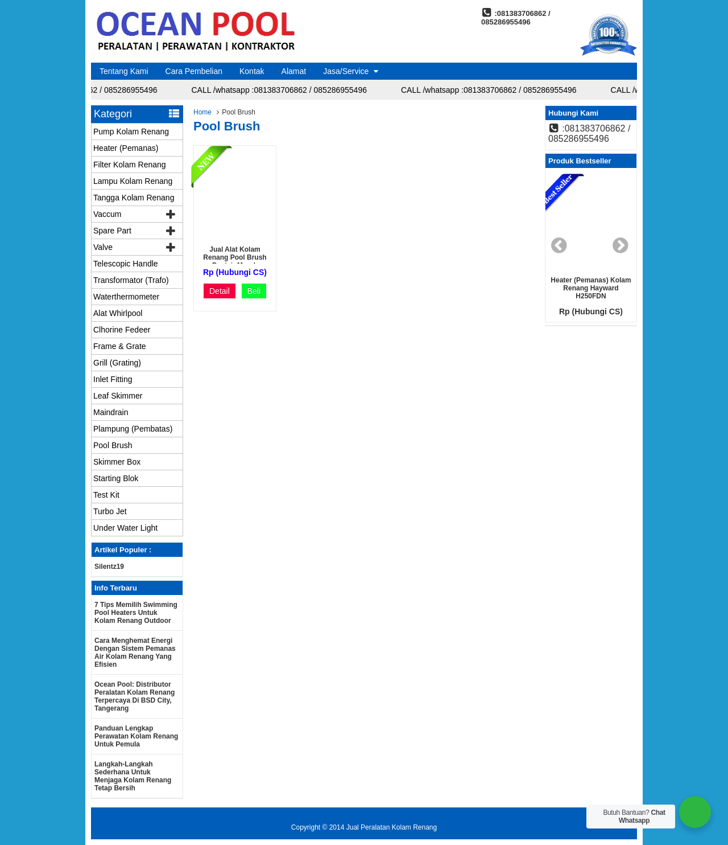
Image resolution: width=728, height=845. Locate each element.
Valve (103, 247)
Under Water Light (125, 527)
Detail (219, 291)
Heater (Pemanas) (125, 148)
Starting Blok (115, 478)
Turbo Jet (110, 511)
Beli (253, 291)
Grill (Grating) (117, 362)
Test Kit (106, 494)
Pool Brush (112, 445)
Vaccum (107, 214)
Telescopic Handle (125, 263)
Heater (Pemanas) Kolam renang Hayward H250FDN (591, 288)
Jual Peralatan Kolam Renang (391, 827)
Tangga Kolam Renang (133, 197)
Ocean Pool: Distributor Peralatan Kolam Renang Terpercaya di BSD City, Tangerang (134, 696)
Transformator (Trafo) (131, 280)
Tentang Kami (124, 71)
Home (202, 112)
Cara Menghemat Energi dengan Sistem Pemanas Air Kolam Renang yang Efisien (135, 652)
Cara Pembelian (194, 71)
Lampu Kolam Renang (132, 181)
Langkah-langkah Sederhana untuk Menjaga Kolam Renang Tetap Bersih (132, 776)
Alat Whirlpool (117, 313)
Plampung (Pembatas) (132, 428)
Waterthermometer (126, 296)
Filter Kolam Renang (129, 164)
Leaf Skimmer (117, 395)
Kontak (251, 71)
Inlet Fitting (112, 379)
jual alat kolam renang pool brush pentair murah (234, 257)
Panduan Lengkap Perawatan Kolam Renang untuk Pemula (136, 736)
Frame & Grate (119, 346)
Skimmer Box (116, 461)
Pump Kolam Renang (131, 131)
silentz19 (109, 567)
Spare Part (112, 230)
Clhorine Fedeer (121, 329)
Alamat (294, 71)
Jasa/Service (346, 71)
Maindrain (110, 412)
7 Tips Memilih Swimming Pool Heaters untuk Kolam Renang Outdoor (135, 613)
